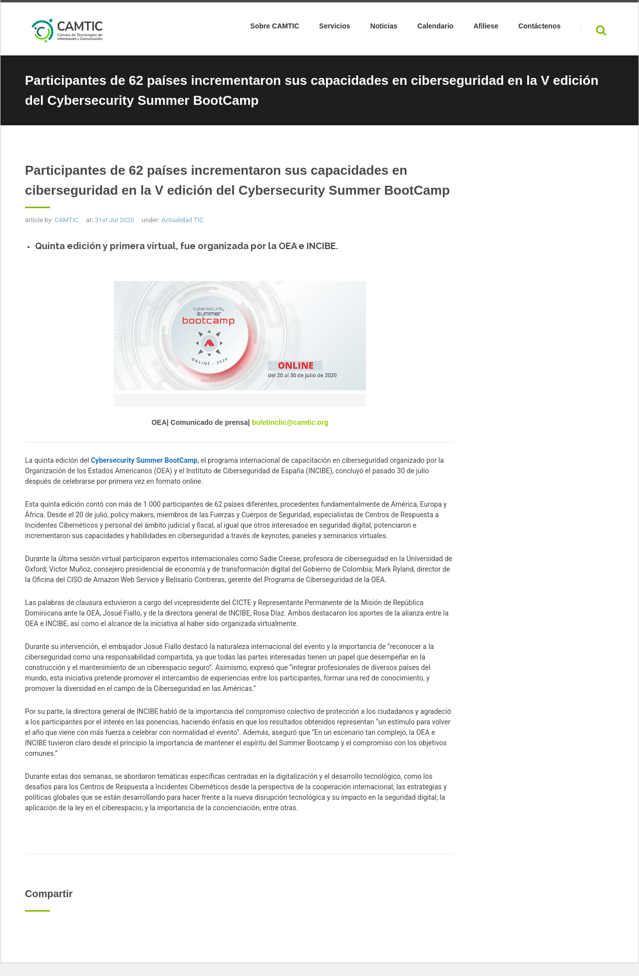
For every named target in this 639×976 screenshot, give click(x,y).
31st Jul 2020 (114, 220)
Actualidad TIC (182, 220)
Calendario (435, 27)
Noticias (383, 27)
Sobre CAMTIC (274, 27)
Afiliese (485, 27)
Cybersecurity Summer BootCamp (144, 460)
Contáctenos (539, 27)
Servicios (334, 27)
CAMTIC (66, 220)
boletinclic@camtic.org (289, 422)
